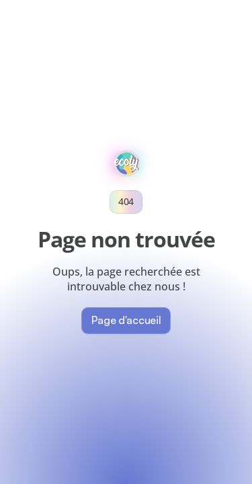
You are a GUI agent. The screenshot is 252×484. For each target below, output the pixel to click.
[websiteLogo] (126, 163)
